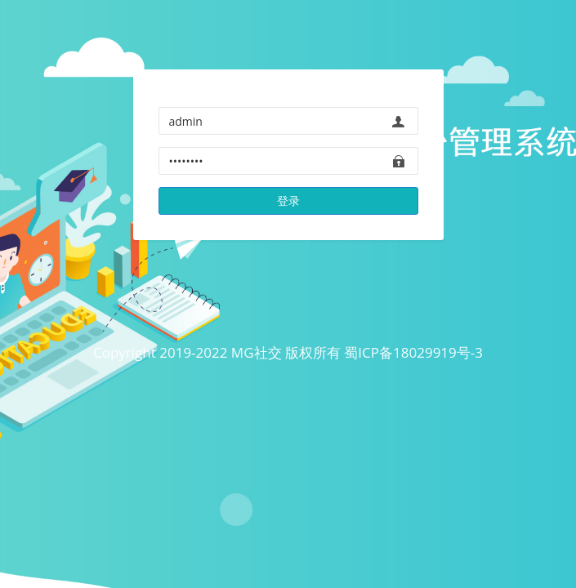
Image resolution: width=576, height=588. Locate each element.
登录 (288, 200)
